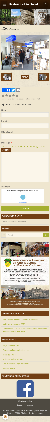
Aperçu (6, 150)
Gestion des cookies (25, 405)
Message (5, 143)
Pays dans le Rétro (11, 346)
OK (46, 235)
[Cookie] (5, 417)
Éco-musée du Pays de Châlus (16, 364)
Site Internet (7, 132)
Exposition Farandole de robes (16, 350)
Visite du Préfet (9, 355)
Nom (3, 110)
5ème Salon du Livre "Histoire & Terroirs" (20, 320)
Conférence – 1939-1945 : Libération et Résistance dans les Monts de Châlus (25, 330)
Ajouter (25, 208)
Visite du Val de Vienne (13, 359)
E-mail (4, 121)
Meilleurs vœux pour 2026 (14, 324)
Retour (25, 77)
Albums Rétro (9, 368)
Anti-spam (6, 186)
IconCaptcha (22, 202)
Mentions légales (25, 401)
